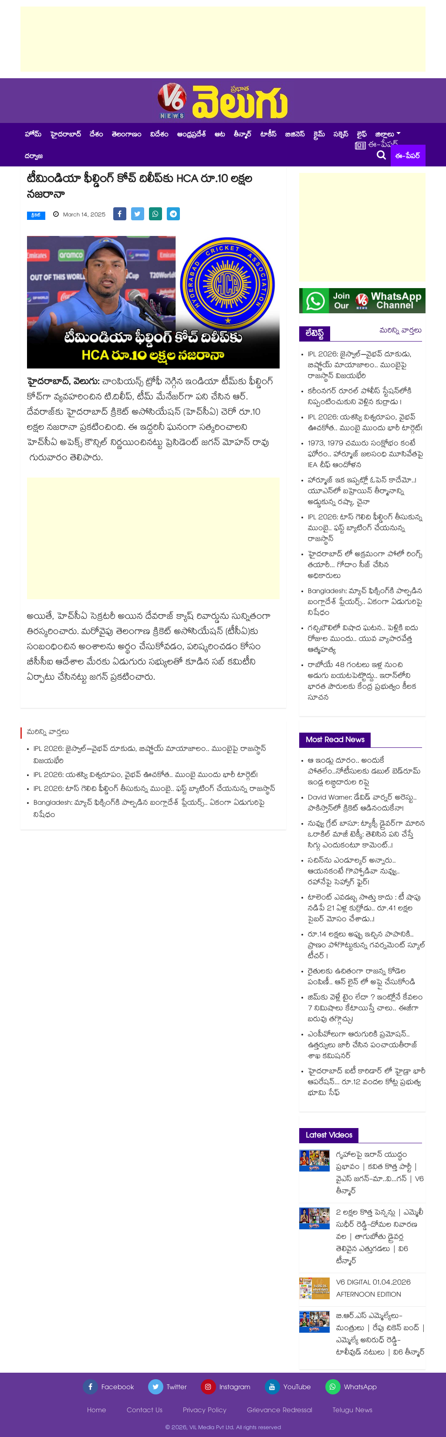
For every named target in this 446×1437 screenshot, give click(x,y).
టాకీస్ (268, 135)
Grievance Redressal (279, 1411)
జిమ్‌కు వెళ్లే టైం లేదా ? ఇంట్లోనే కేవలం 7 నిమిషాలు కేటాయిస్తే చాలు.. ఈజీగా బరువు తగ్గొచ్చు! (365, 1009)
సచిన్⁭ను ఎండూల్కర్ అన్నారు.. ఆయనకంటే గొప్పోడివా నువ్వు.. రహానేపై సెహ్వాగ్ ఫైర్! (354, 872)
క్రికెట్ (36, 215)
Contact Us (144, 1411)
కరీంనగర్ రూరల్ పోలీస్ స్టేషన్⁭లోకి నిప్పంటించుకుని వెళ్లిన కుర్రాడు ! (360, 397)
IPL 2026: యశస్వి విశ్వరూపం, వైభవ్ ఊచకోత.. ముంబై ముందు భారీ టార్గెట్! (147, 776)
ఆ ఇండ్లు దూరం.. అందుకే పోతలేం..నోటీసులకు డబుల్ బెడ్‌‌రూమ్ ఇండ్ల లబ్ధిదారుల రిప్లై (364, 772)
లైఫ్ (362, 135)
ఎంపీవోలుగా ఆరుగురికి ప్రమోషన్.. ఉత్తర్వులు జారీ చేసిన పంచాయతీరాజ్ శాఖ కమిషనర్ (363, 1046)
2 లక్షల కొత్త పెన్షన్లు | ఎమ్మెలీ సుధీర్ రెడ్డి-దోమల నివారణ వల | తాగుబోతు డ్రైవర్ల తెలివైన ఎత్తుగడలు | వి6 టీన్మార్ (379, 1237)
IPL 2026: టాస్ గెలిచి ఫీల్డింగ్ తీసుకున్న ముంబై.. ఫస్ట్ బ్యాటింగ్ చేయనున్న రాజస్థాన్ (154, 789)
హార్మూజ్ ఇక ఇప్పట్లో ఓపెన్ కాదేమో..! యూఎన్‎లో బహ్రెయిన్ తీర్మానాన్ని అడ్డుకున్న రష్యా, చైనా (362, 492)
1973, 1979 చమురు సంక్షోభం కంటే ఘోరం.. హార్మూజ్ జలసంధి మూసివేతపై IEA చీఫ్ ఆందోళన (365, 455)
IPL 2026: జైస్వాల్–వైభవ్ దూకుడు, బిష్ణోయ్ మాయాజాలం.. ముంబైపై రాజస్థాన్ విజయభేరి (150, 755)
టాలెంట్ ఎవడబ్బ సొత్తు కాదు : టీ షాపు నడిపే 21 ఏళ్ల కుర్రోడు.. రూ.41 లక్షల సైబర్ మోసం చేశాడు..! (364, 909)
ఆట (220, 135)
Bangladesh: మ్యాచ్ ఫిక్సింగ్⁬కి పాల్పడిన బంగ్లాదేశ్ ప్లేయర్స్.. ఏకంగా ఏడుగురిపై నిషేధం (149, 809)
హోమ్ (33, 135)
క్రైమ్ (319, 135)
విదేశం (159, 135)
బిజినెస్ (295, 135)
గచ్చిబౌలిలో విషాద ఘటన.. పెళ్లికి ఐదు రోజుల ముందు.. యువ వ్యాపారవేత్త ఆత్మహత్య (363, 640)
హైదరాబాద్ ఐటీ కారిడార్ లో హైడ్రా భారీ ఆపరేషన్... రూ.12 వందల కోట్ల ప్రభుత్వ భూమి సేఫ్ (367, 1083)
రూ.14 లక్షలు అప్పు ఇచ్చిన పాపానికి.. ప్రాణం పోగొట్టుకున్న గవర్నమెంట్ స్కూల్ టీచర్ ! (367, 946)
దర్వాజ (34, 157)
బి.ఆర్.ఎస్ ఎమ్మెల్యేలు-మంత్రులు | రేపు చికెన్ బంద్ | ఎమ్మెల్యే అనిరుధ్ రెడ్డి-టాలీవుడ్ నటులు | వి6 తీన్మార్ (381, 1335)
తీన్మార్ (243, 135)
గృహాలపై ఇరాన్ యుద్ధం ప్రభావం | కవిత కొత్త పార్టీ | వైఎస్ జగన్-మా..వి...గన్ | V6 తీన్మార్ (380, 1173)
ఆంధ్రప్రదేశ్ (191, 135)
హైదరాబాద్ (65, 135)
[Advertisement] (223, 39)
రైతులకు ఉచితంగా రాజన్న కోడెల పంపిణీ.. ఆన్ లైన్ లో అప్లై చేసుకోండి (362, 977)
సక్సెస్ (341, 135)
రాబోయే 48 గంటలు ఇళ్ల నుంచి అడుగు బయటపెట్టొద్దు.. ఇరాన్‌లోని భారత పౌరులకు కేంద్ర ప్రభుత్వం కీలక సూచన (362, 682)
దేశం (96, 135)
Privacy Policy (204, 1411)
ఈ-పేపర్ (407, 157)
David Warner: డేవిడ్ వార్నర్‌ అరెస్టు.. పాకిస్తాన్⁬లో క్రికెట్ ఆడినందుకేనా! (362, 804)
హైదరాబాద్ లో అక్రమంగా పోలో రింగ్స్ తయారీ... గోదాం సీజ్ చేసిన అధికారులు (365, 566)
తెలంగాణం (127, 135)
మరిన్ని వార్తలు (401, 331)
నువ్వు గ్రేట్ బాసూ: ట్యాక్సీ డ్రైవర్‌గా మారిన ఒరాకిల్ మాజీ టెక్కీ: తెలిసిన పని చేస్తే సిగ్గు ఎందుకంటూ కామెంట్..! (366, 835)
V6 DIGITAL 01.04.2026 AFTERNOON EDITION (373, 1289)
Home (96, 1411)
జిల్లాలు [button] (384, 135)
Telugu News (352, 1411)
